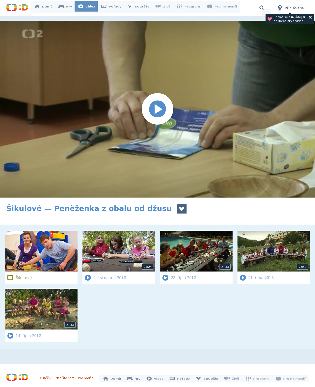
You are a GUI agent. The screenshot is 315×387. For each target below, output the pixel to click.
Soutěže (140, 8)
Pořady (113, 8)
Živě (165, 8)
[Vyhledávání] (262, 8)
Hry (67, 8)
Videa (89, 8)
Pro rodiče (87, 376)
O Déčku (47, 376)
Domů (45, 8)
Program (190, 8)
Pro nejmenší (222, 8)
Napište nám (66, 376)
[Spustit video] (157, 109)
